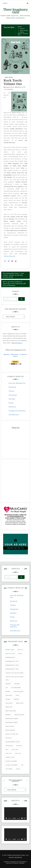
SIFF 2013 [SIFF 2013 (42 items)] (18, 753)
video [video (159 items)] (18, 769)
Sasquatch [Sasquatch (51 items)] (9, 745)
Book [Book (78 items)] (20, 653)
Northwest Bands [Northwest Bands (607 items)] (12, 718)
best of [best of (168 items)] (20, 649)
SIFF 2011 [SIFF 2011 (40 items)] (8, 753)
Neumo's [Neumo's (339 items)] (8, 714)
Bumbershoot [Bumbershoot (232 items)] (10, 657)
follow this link (9, 256)
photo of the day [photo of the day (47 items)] (12, 734)
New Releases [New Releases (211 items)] (19, 714)
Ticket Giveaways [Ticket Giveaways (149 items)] (12, 765)
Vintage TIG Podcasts (17, 411)
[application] (15, 813)
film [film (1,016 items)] (17, 695)
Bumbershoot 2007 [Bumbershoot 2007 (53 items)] (12, 661)
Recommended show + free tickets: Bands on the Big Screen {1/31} (13, 275)
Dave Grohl (9, 77)
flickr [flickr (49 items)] (8, 699)
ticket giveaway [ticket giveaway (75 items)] (11, 761)
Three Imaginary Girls (15, 11)
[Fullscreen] (24, 818)
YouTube (12, 399)
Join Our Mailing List (17, 383)
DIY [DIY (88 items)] (7, 687)
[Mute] (22, 818)
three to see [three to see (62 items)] (10, 757)
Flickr (11, 403)
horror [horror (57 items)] (16, 699)
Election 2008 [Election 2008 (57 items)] (18, 691)
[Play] (6, 818)
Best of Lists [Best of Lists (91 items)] (10, 653)
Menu (5, 3)
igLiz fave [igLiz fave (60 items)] (9, 703)
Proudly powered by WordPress (15, 861)
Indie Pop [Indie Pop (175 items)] (9, 707)
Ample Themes (19, 863)
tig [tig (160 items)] (22, 765)
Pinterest (12, 407)
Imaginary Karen (9, 87)
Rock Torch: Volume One (13, 82)
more (15, 356)
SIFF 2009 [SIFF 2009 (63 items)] (15, 749)
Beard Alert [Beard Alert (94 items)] (10, 649)
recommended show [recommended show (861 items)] (13, 741)
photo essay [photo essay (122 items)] (10, 726)
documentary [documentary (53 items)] (16, 687)
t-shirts (23, 354)
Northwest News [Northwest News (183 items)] (11, 722)
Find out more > (17, 343)
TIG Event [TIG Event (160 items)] (9, 769)
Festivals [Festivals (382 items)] (9, 695)
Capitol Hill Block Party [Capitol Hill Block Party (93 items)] (15, 673)
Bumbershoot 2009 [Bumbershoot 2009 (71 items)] (12, 669)
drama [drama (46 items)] (8, 691)
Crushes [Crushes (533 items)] (17, 683)
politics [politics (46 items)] (9, 738)
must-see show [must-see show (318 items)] (11, 710)
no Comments (8, 89)
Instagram (13, 395)
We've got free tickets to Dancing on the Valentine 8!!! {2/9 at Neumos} (14, 283)
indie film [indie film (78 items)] (19, 703)
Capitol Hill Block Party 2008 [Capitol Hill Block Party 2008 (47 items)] (15, 678)
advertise (15, 354)
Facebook (12, 387)
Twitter (12, 391)
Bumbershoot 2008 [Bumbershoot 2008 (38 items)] (12, 665)
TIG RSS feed (14, 415)
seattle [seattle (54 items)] (19, 745)
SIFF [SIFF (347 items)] (7, 749)
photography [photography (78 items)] (10, 730)
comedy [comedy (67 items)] (8, 683)
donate (6, 354)
